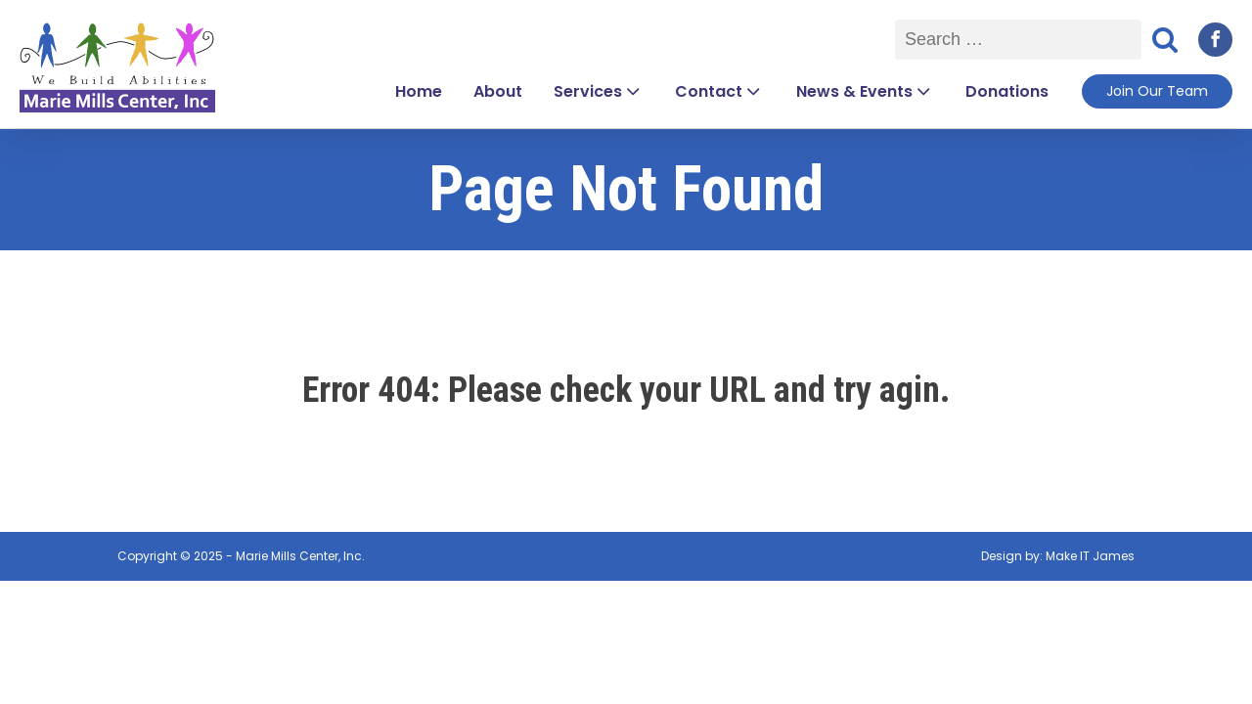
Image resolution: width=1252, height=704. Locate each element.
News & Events (865, 91)
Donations (1007, 91)
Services (599, 91)
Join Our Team (1157, 91)
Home (418, 91)
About (497, 91)
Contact (719, 91)
